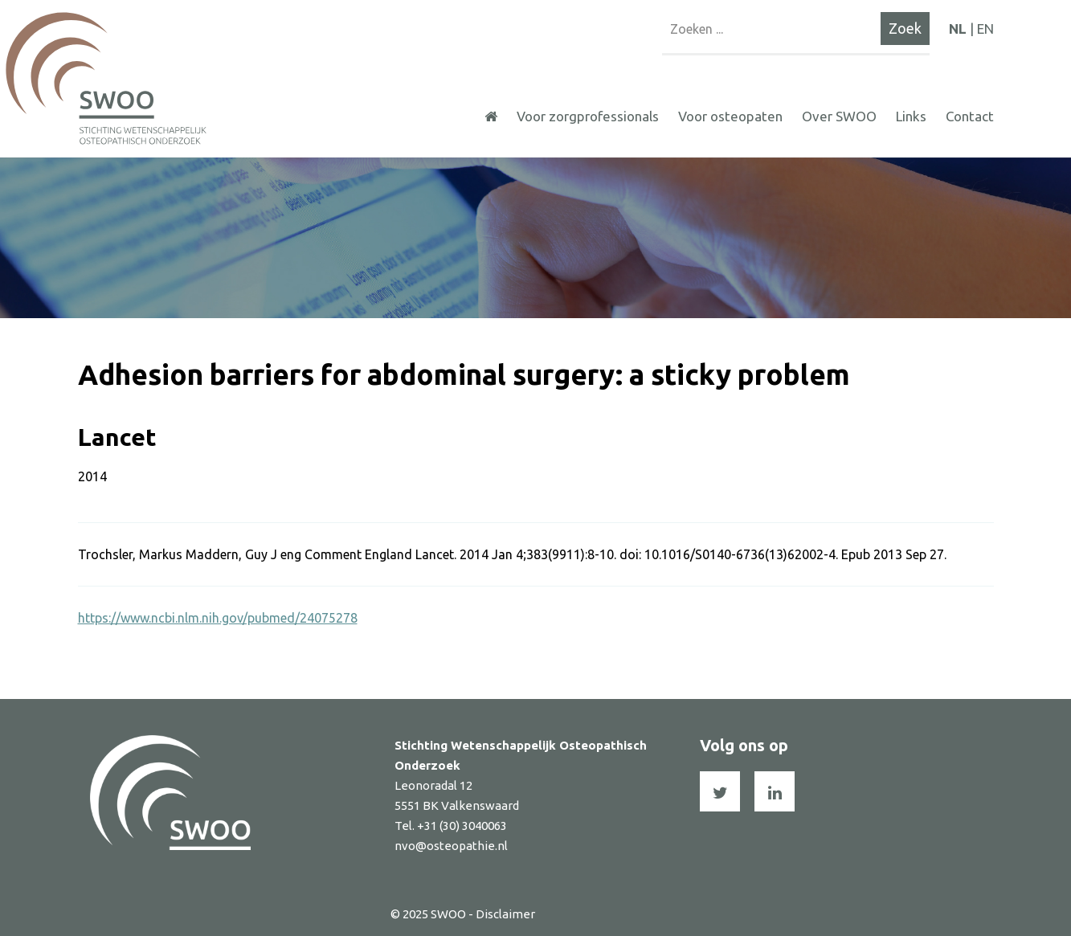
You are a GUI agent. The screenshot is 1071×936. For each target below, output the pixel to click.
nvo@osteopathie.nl (451, 845)
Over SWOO (839, 116)
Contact (970, 116)
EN (985, 28)
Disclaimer (505, 914)
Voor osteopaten (730, 116)
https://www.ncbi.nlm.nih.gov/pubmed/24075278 (218, 618)
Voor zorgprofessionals (588, 116)
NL (958, 28)
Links (911, 116)
